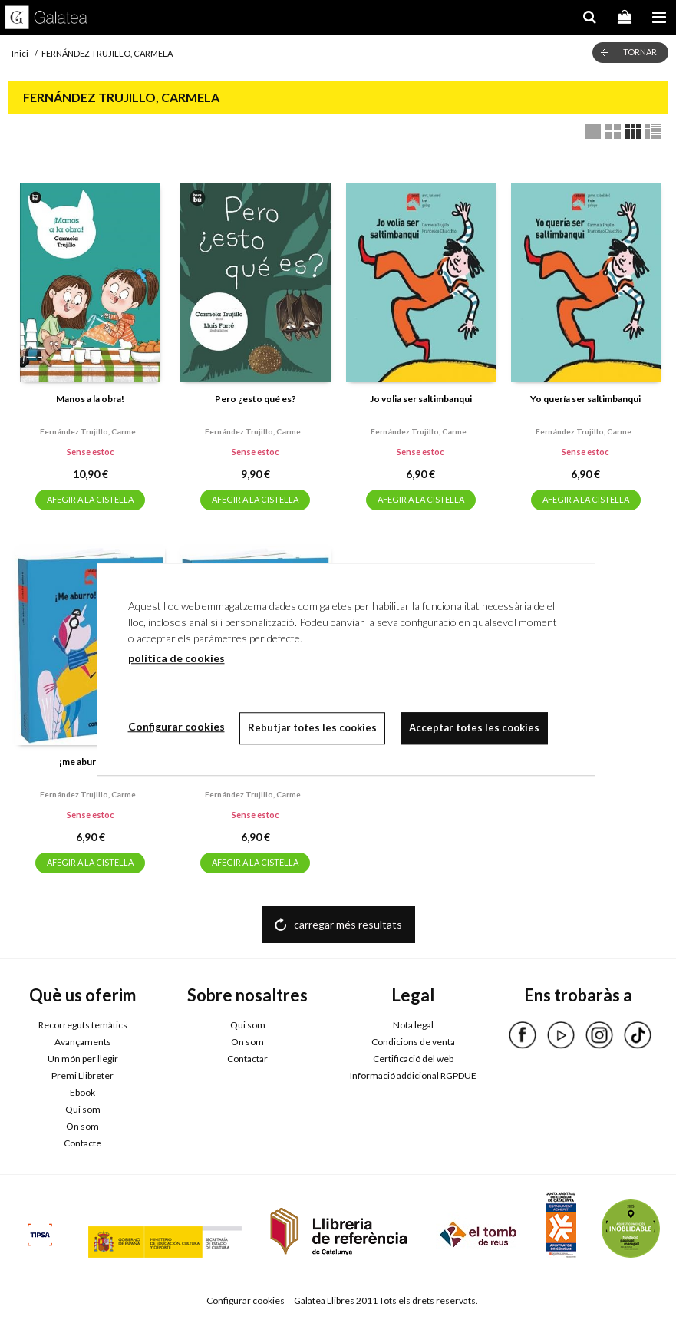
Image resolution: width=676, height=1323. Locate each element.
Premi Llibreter (82, 1075)
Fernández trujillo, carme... (90, 431)
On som (82, 1126)
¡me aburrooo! (90, 761)
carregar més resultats (348, 924)
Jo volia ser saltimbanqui (421, 398)
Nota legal (413, 1025)
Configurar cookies (246, 1300)
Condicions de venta (413, 1042)
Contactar (247, 1058)
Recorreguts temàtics (82, 1025)
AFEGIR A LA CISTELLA (90, 499)
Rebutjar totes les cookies (313, 727)
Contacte (82, 1143)
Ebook (82, 1092)
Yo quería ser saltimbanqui (585, 398)
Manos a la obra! (90, 398)
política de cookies (176, 658)
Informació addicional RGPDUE (413, 1075)
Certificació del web (413, 1058)
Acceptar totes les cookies (475, 727)
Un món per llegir (83, 1058)
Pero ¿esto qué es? (255, 398)
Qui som (83, 1109)
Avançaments (82, 1042)
